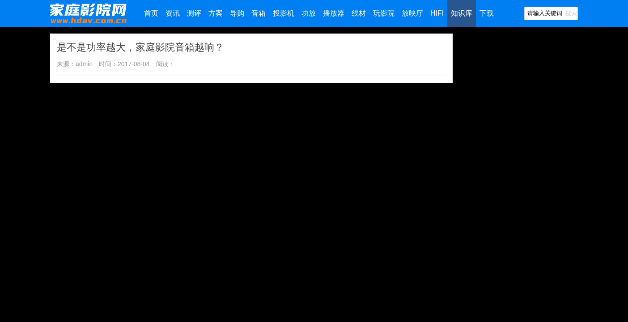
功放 (308, 13)
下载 (486, 13)
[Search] (544, 13)
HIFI (437, 13)
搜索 (571, 13)
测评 (194, 13)
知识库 (461, 13)
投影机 (283, 13)
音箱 (258, 13)
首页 (151, 13)
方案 (215, 13)
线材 (359, 13)
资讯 (172, 13)
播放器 (333, 13)
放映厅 (412, 13)
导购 (237, 13)
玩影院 (384, 13)
